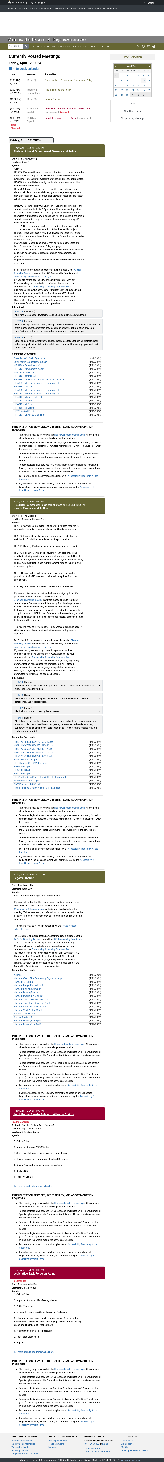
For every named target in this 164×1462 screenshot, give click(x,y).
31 (116, 75)
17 (133, 85)
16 (127, 85)
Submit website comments (97, 1451)
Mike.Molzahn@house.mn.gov (29, 909)
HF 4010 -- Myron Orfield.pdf (28, 397)
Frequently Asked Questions (24, 1453)
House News (127, 1440)
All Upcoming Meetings (132, 118)
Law (81, 8)
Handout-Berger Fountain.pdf (28, 985)
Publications (109, 8)
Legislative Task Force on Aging (60, 118)
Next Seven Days (132, 111)
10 (133, 80)
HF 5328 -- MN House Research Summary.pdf (36, 383)
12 (143, 80)
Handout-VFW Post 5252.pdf (28, 1010)
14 (116, 85)
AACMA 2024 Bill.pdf (24, 1013)
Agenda (18, 975)
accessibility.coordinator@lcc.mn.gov (32, 276)
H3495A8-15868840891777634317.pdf (33, 742)
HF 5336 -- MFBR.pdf (24, 407)
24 (133, 90)
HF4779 (19, 695)
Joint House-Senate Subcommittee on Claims (67, 108)
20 (149, 85)
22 (122, 90)
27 (149, 90)
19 (143, 85)
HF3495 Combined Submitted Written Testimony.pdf (40, 777)
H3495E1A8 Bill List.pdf (25, 759)
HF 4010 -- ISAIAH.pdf (25, 376)
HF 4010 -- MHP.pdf (23, 400)
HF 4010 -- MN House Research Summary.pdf (36, 393)
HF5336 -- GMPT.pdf (24, 411)
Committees (60, 8)
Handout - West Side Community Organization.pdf (38, 978)
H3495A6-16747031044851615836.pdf (33, 745)
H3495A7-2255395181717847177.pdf (33, 749)
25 (138, 90)
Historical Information (22, 1440)
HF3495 (19, 717)
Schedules (44, 8)
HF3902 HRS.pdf (22, 766)
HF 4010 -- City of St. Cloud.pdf (29, 414)
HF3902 (19, 708)
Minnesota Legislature (26, 2)
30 (127, 95)
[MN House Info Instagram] (143, 46)
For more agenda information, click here (34, 1186)
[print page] (153, 46)
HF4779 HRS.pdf (22, 773)
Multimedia (93, 8)
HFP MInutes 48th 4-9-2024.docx (30, 763)
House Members (56, 1443)
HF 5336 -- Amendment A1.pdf (29, 365)
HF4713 (19, 682)
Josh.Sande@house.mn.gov (28, 600)
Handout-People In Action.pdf (28, 996)
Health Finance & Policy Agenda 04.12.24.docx (37, 787)
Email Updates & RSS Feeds (134, 1450)
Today (132, 103)
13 (149, 80)
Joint (32, 8)
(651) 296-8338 (91, 1443)
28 (116, 95)
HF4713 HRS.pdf (22, 770)
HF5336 (19, 337)
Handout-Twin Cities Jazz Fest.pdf (31, 999)
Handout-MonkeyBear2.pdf (27, 1020)
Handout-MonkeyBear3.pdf (27, 1024)
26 (143, 90)
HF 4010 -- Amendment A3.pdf (29, 369)
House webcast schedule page (69, 435)
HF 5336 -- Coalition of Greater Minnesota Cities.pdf (39, 379)
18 (138, 85)
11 (138, 80)
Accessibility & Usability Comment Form (51, 286)
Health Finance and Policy (58, 89)
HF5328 (19, 321)
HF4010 (19, 311)
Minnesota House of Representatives (47, 39)
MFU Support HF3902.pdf (26, 780)
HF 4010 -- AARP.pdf (24, 372)
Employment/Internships (23, 1443)
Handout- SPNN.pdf (23, 982)
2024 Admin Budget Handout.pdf (30, 362)
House (11, 8)
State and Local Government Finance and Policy (68, 80)
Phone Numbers (92, 1448)
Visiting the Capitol (20, 1447)
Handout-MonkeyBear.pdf (26, 992)
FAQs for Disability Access (27, 939)
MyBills (124, 1447)
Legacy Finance (53, 99)
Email (105, 1443)
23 (127, 90)
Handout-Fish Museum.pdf (27, 989)
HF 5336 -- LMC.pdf (23, 386)
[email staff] (148, 46)
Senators (52, 1447)
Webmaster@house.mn (132, 1460)
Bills (72, 8)
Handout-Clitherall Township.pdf (30, 1006)
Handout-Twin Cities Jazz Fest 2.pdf (32, 1003)
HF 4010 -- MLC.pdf (23, 404)
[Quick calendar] (57, 68)
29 (122, 95)
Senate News (127, 1443)
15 (122, 85)
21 (116, 90)
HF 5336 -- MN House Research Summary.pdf (36, 390)
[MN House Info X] (138, 46)
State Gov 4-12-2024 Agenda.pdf (30, 358)
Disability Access (19, 1450)
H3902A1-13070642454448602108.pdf (33, 752)
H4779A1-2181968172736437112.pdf (33, 756)
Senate (21, 8)
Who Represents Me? (58, 1440)
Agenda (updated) (23, 1017)
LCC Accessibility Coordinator (67, 939)
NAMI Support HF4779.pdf (27, 784)
